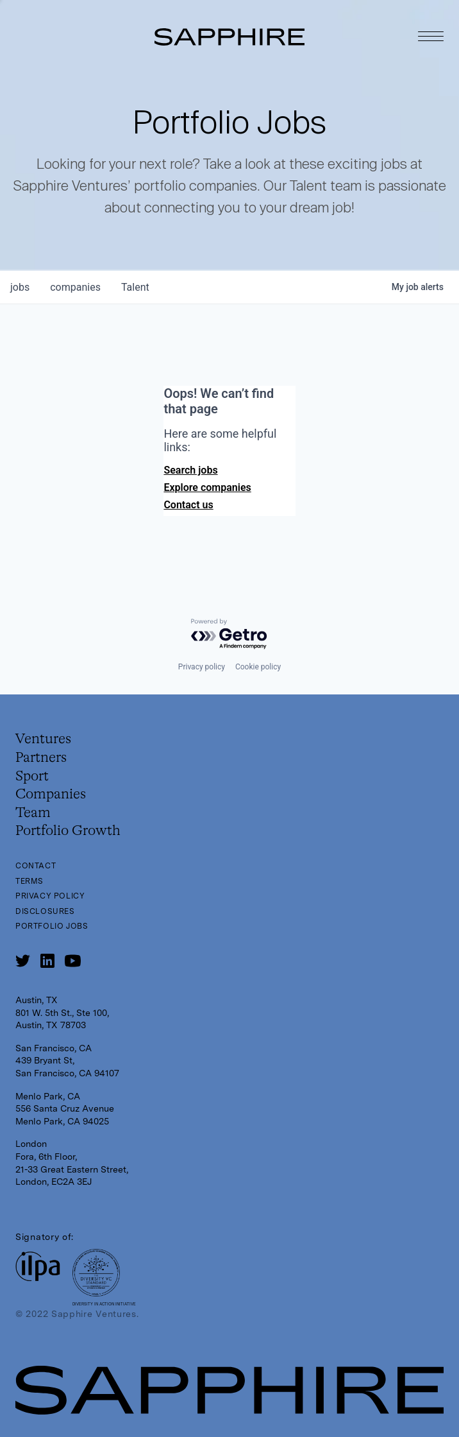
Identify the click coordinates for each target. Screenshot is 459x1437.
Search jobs (190, 470)
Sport (32, 777)
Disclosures (45, 911)
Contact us (188, 505)
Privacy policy (201, 666)
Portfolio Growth (68, 831)
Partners (41, 758)
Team (33, 813)
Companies (50, 794)
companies (75, 287)
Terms (29, 881)
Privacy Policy (50, 895)
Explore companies (207, 487)
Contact (35, 865)
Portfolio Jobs (51, 926)
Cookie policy (258, 666)
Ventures (43, 739)
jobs (19, 287)
